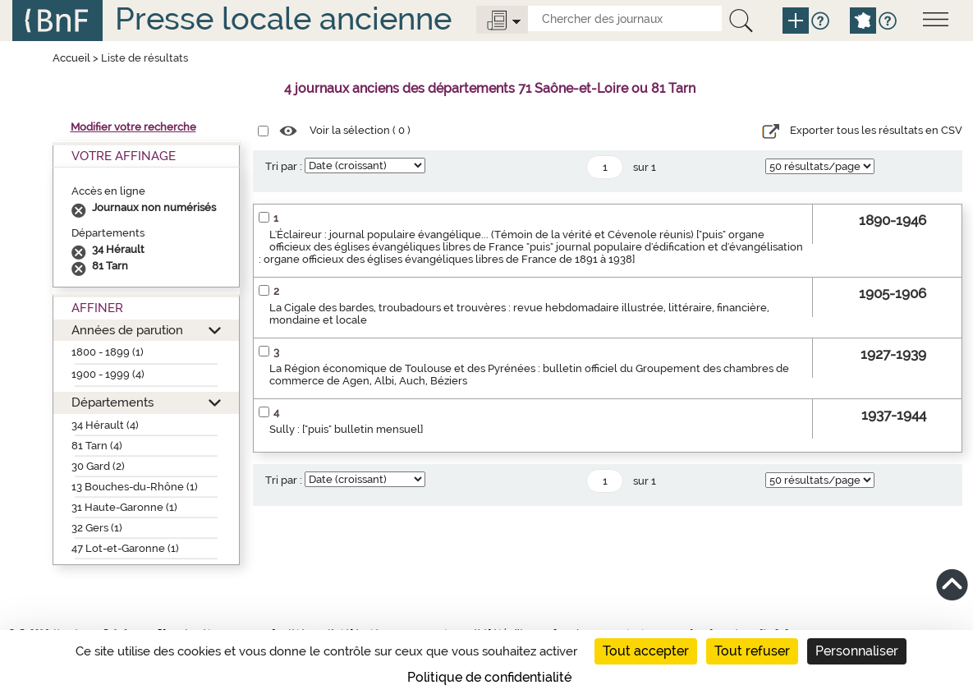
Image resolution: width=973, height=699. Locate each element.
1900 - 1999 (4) (108, 374)
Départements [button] (112, 402)
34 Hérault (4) (105, 425)
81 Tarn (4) (96, 445)
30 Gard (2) (98, 466)
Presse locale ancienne (283, 18)
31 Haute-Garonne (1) (124, 507)
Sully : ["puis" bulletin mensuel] (346, 429)
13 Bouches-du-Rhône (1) (134, 487)
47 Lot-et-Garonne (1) (125, 548)
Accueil (71, 58)
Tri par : (283, 166)
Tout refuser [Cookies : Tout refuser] (752, 651)
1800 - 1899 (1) (107, 352)
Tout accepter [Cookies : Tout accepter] (646, 651)
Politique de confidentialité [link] (489, 677)
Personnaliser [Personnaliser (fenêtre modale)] (856, 651)
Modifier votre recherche (133, 127)
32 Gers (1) (96, 528)
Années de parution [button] (127, 330)
